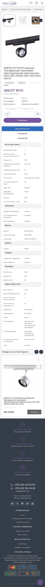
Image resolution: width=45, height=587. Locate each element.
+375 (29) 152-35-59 (22, 488)
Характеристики (22, 129)
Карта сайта (22, 535)
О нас (22, 515)
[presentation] (36, 352)
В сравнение (25, 108)
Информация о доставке (22, 518)
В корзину (22, 120)
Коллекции (22, 544)
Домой (4, 9)
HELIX (24, 98)
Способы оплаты (23, 522)
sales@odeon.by (22, 491)
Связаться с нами (22, 531)
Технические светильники (21, 9)
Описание (22, 133)
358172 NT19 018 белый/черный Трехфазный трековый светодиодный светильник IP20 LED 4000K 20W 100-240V (22, 401)
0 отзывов (9, 83)
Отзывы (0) (22, 138)
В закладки (10, 108)
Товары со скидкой (22, 547)
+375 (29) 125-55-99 (22, 484)
